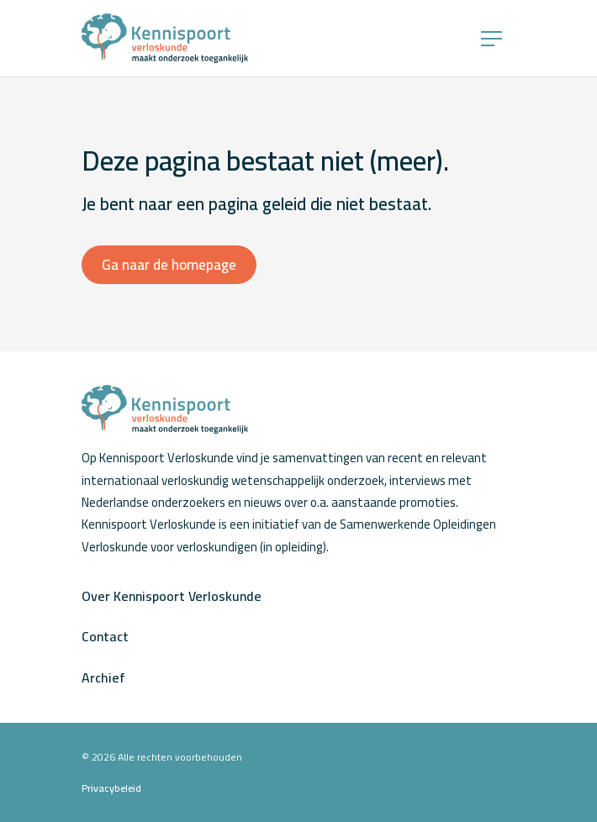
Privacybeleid (111, 788)
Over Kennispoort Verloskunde (172, 596)
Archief (103, 677)
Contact (105, 636)
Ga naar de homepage (169, 264)
